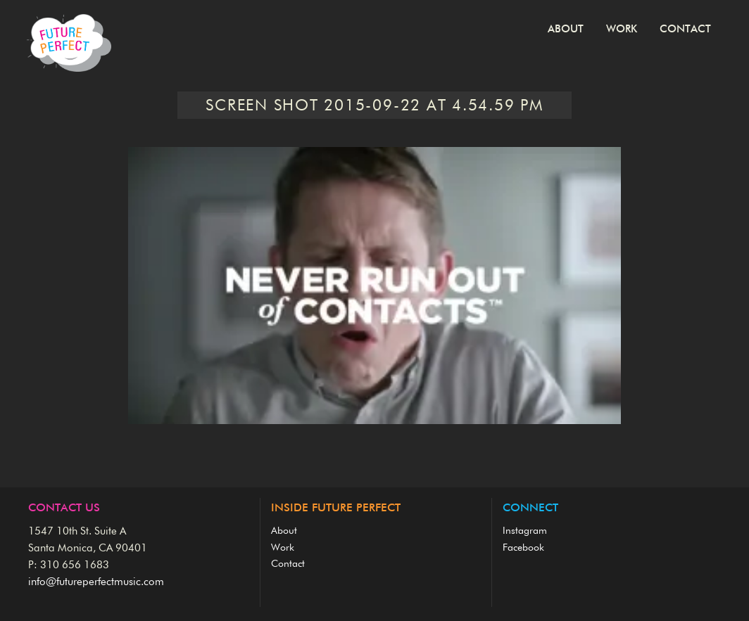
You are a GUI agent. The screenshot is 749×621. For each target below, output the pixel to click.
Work (621, 29)
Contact (685, 29)
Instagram (525, 531)
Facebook (523, 548)
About (566, 29)
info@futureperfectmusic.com (96, 582)
